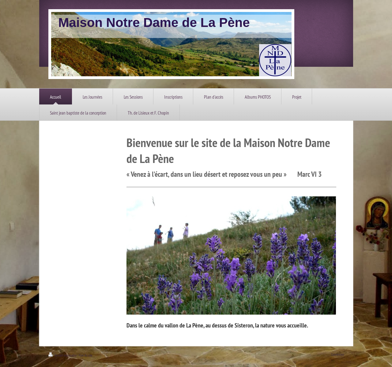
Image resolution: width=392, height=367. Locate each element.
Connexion (337, 354)
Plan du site (85, 355)
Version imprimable (62, 355)
